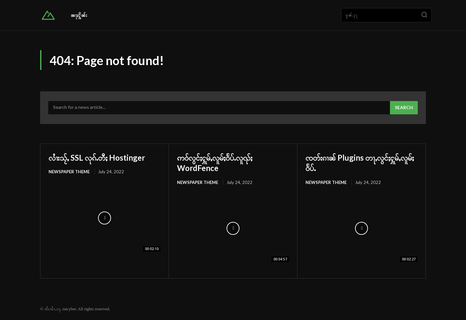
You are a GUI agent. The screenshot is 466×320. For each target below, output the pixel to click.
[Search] (424, 15)
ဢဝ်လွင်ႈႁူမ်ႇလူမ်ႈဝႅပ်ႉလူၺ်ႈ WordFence (222, 162)
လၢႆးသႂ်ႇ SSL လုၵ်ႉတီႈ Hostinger (105, 157)
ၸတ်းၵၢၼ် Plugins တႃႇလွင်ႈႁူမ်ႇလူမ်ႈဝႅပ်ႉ (361, 162)
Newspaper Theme (69, 171)
